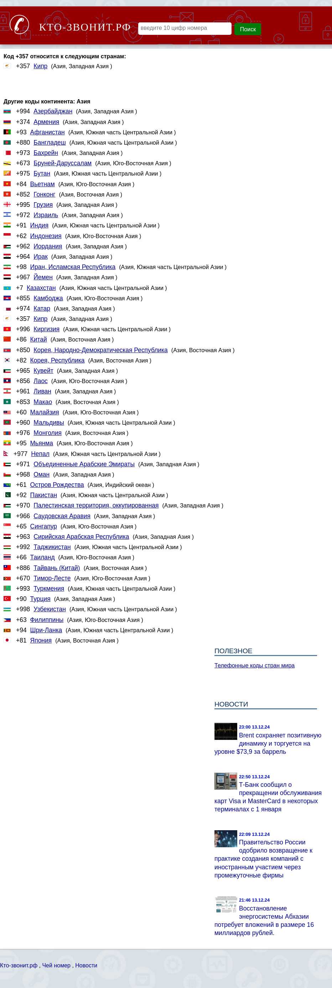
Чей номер (56, 965)
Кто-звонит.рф (18, 965)
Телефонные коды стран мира (254, 665)
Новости (86, 965)
